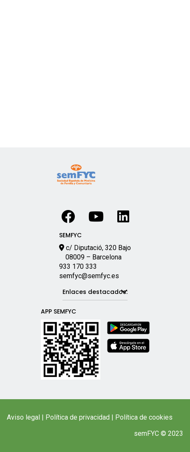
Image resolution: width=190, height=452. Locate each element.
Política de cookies (144, 417)
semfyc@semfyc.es (89, 276)
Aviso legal (23, 417)
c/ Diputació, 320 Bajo (98, 248)
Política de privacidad (77, 417)
